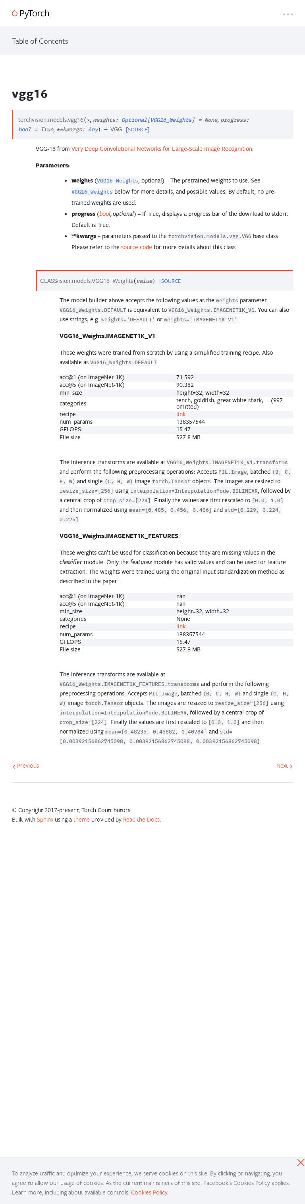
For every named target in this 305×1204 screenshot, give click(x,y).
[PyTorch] (30, 14)
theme (81, 819)
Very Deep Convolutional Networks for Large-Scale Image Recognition (161, 148)
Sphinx (45, 819)
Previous (25, 765)
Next (284, 765)
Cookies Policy (149, 1192)
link (180, 414)
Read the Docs (141, 819)
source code (136, 247)
